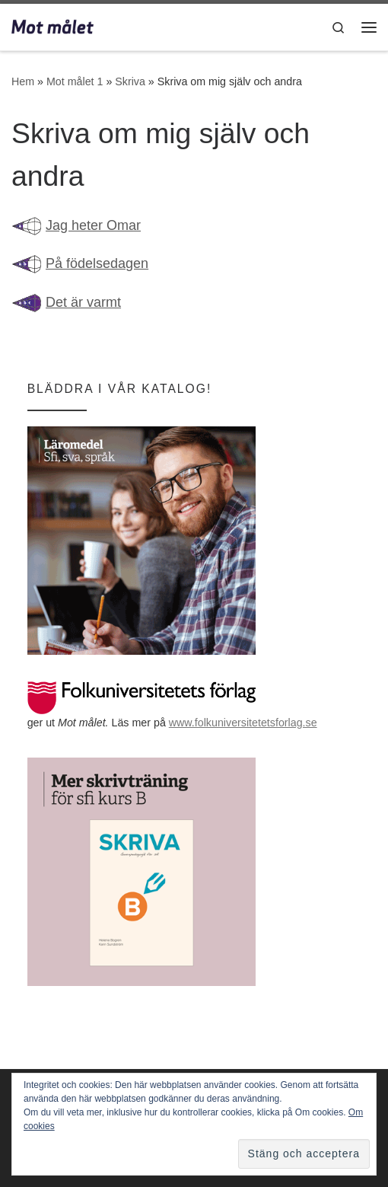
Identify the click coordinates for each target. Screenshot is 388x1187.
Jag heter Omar (93, 225)
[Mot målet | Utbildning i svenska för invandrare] (52, 25)
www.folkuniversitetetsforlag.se (243, 722)
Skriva (130, 81)
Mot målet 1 (74, 81)
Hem (22, 81)
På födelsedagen (97, 263)
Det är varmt (83, 302)
